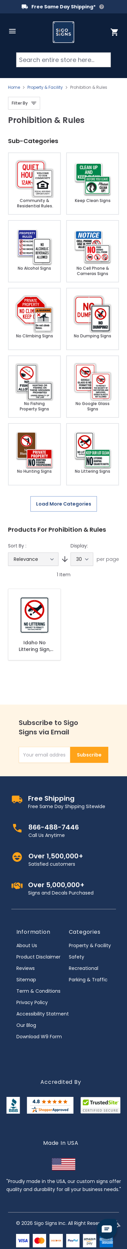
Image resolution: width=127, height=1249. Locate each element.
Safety (76, 957)
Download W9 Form (39, 1036)
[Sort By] (33, 559)
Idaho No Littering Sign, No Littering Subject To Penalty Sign (34, 646)
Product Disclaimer (38, 957)
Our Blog (26, 1025)
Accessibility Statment (42, 1013)
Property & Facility (45, 87)
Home (14, 87)
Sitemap (26, 979)
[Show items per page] (82, 559)
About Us (26, 945)
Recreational (83, 968)
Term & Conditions (38, 991)
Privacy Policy (32, 1002)
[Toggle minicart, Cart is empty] (114, 32)
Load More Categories (63, 504)
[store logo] (63, 32)
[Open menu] (12, 31)
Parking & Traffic (88, 979)
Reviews (25, 968)
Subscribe (89, 754)
